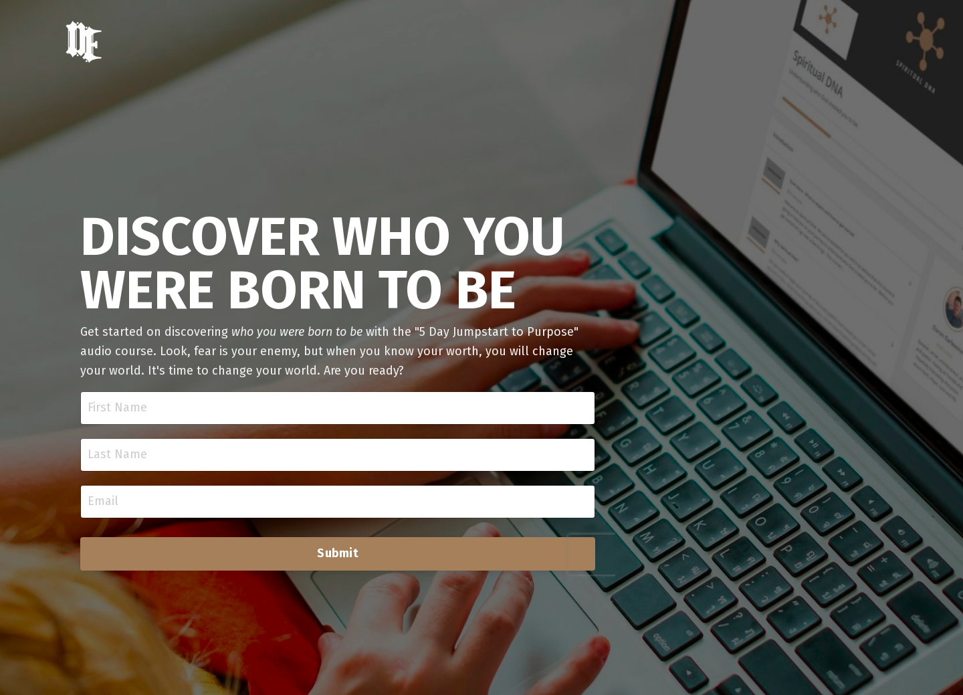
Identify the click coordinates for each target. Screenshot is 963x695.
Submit (337, 553)
